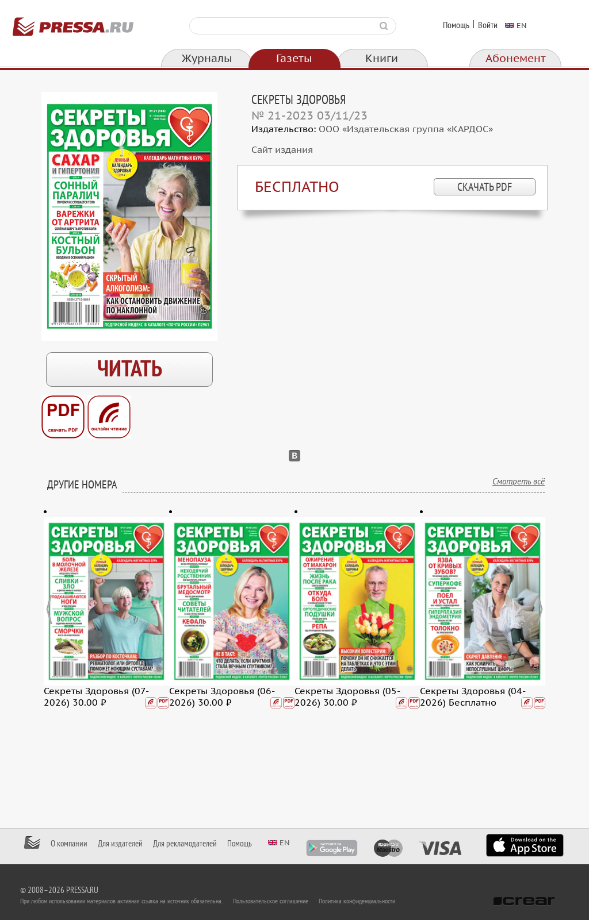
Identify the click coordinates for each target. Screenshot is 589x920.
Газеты (294, 58)
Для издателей (120, 843)
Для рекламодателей (185, 843)
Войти (488, 25)
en (522, 25)
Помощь (456, 25)
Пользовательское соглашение (270, 901)
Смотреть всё (518, 481)
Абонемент (515, 58)
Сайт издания (282, 150)
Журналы (207, 58)
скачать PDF (484, 187)
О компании (69, 843)
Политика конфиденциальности (357, 901)
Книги (381, 58)
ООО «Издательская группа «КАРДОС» (406, 129)
